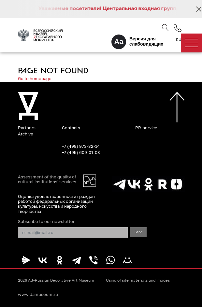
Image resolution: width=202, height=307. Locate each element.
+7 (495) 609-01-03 (81, 152)
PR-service (146, 127)
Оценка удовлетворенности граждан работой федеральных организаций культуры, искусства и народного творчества (56, 204)
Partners (27, 127)
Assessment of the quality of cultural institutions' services (47, 179)
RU (178, 39)
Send (138, 232)
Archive (25, 133)
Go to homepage (34, 78)
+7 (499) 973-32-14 (81, 146)
